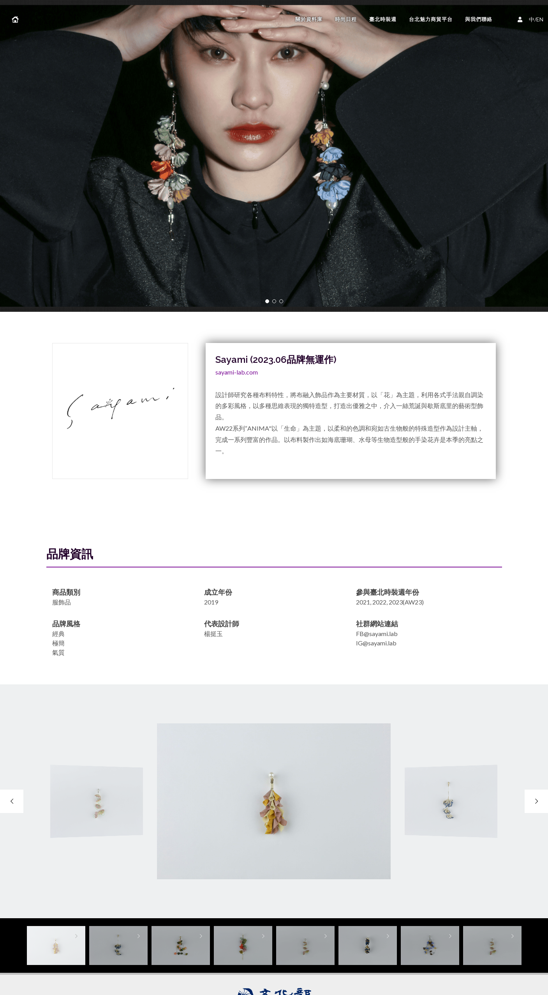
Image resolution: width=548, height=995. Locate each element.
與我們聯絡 (478, 19)
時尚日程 (346, 19)
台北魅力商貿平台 (431, 19)
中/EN (531, 18)
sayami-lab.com (236, 372)
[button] (267, 301)
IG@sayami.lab (376, 643)
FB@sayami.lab (377, 633)
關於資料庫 (308, 19)
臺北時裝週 (382, 19)
